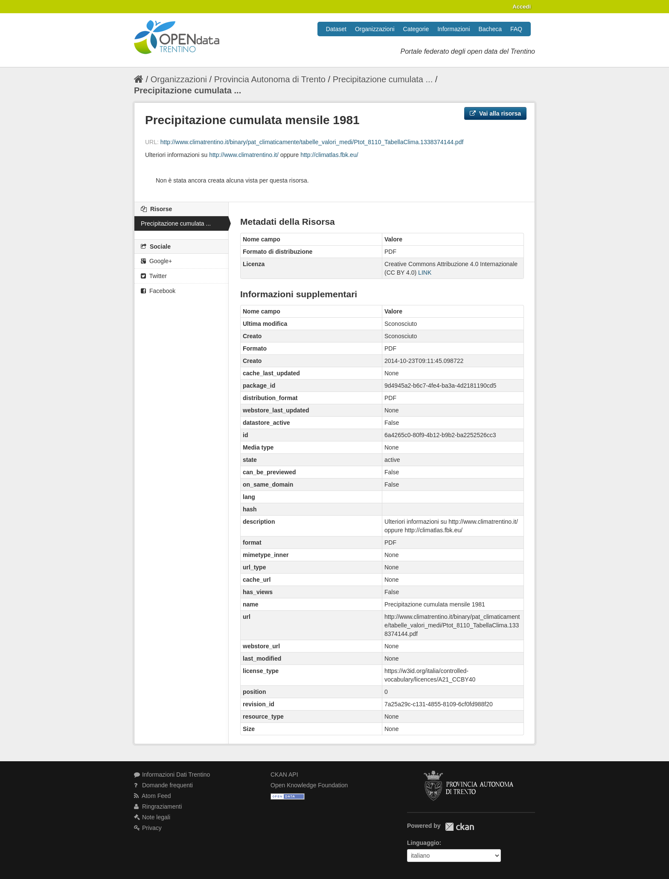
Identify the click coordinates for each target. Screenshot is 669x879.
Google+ (156, 261)
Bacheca (490, 29)
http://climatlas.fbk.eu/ (329, 154)
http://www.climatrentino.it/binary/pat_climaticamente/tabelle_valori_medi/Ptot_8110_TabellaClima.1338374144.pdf (312, 142)
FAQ (516, 29)
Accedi (521, 6)
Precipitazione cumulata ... (383, 79)
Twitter (154, 276)
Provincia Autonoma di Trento (270, 79)
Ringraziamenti (158, 806)
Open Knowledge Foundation (309, 785)
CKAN (459, 826)
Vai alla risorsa (495, 113)
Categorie (416, 29)
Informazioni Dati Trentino (172, 774)
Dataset (336, 29)
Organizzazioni (375, 29)
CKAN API (284, 774)
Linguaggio (423, 842)
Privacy (148, 827)
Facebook (158, 290)
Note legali (152, 817)
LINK (424, 272)
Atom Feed (152, 795)
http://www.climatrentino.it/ (244, 154)
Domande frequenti (163, 785)
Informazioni (453, 29)
